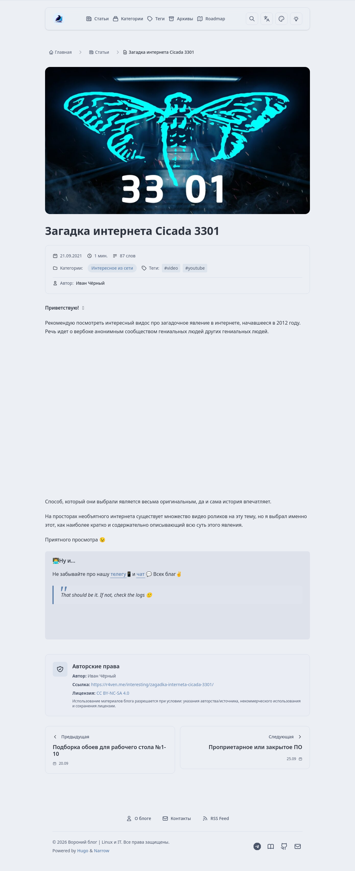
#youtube (195, 268)
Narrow (101, 850)
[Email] (298, 846)
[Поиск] (252, 19)
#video (171, 268)
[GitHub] (284, 846)
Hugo (82, 850)
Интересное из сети (112, 268)
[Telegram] (257, 846)
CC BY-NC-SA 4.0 (113, 693)
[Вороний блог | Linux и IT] (59, 19)
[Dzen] (271, 846)
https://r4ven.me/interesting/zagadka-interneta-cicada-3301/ (152, 684)
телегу (118, 574)
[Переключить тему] (281, 19)
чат (141, 574)
